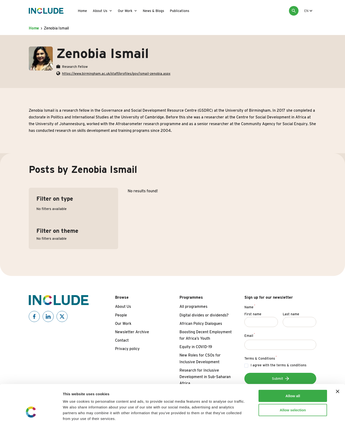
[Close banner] (337, 358)
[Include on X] (62, 316)
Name (249, 306)
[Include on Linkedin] (48, 316)
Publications (179, 11)
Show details (251, 411)
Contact (122, 340)
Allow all (293, 362)
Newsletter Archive (132, 332)
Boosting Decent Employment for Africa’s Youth (205, 335)
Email (249, 335)
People (121, 315)
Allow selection (293, 376)
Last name (291, 314)
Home (82, 11)
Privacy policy (127, 348)
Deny (292, 390)
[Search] (294, 11)
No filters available (51, 209)
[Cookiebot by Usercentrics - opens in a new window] (31, 411)
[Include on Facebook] (34, 316)
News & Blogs (153, 11)
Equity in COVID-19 (195, 347)
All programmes (193, 306)
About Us (100, 11)
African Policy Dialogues (200, 323)
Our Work (125, 11)
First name (252, 314)
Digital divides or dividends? (204, 315)
